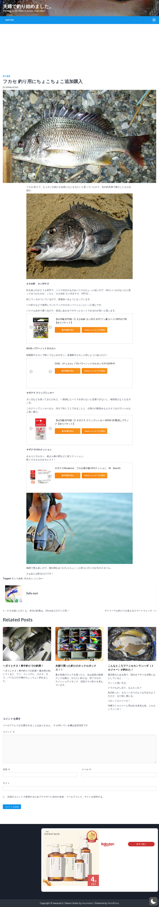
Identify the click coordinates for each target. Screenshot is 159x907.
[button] (153, 901)
